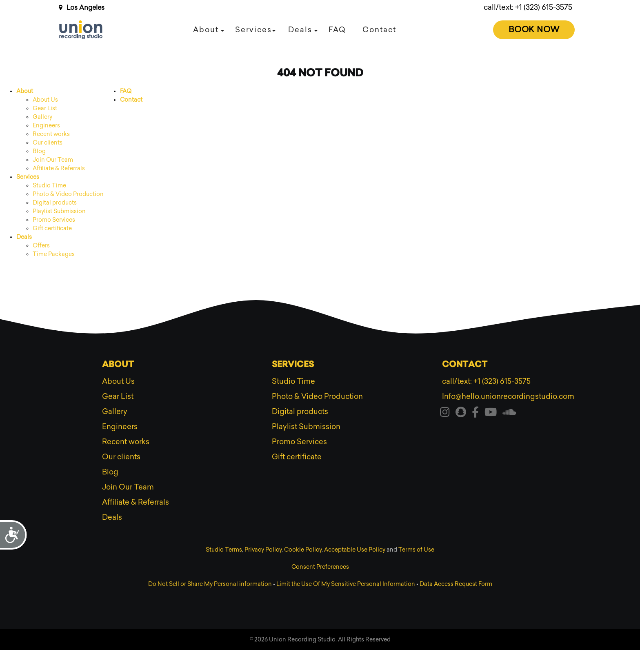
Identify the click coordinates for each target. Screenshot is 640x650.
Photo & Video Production (68, 194)
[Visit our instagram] (445, 413)
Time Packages (54, 254)
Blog (39, 151)
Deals (300, 29)
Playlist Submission (59, 211)
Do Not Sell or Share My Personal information (210, 584)
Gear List (45, 108)
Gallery (42, 117)
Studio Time (49, 185)
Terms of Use (416, 549)
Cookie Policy (303, 549)
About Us (45, 99)
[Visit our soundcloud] (509, 413)
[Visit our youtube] (490, 413)
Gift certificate (52, 228)
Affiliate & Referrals (59, 168)
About (206, 29)
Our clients (47, 142)
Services (253, 29)
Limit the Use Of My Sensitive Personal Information (345, 584)
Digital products (55, 202)
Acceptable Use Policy (354, 549)
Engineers (46, 125)
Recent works (51, 134)
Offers (41, 245)
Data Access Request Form (456, 584)
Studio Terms (224, 549)
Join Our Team (53, 159)
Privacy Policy (263, 549)
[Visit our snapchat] (461, 413)
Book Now (534, 29)
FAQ (337, 29)
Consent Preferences (320, 566)
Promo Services (54, 219)
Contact (379, 29)
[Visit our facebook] (475, 413)
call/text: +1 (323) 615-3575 (528, 7)
